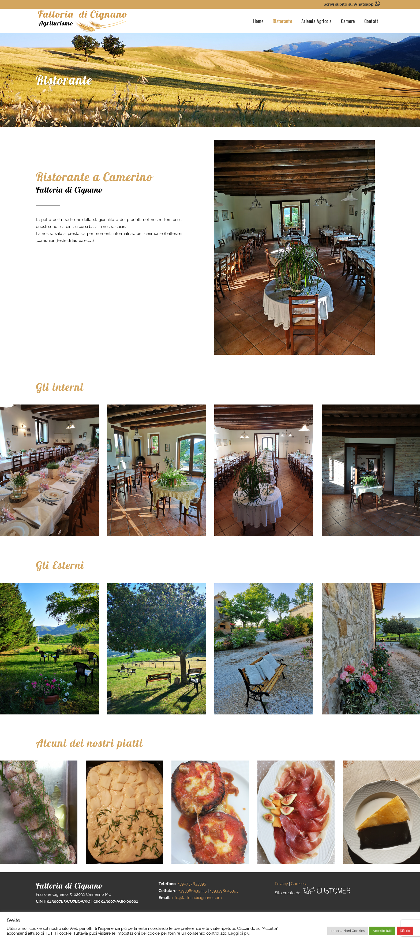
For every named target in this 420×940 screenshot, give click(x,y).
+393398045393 (224, 890)
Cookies (298, 883)
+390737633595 (192, 883)
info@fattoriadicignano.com (196, 897)
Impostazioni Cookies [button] (348, 931)
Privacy (281, 883)
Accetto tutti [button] (382, 931)
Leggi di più (239, 933)
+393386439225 (192, 890)
